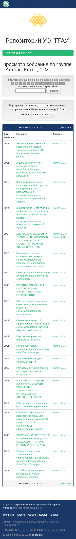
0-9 (21, 80)
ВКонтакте (8, 514)
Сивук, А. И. (59, 237)
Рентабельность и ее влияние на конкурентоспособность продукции (32, 371)
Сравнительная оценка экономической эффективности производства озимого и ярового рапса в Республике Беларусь (32, 458)
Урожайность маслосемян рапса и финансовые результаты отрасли (30, 473)
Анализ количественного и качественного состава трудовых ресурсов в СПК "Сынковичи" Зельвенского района (30, 150)
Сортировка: (16, 105)
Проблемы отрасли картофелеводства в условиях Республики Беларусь (32, 349)
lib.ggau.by (37, 535)
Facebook (21, 514)
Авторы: (26, 114)
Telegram (54, 514)
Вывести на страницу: (44, 109)
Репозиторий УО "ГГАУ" (18, 52)
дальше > (65, 127)
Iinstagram (42, 514)
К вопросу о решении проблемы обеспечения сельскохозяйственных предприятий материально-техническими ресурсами (31, 260)
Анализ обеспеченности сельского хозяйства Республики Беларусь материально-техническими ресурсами (31, 169)
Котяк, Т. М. (59, 143)
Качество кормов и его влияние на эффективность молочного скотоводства (33, 275)
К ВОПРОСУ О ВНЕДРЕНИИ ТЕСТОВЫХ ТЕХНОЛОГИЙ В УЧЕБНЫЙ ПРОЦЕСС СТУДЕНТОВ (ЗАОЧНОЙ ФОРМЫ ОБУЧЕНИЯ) (32, 240)
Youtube (31, 514)
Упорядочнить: (58, 105)
